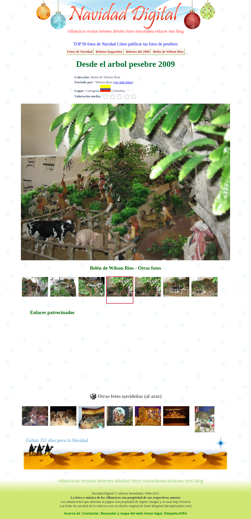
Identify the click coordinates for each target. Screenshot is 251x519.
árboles (119, 31)
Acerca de (72, 513)
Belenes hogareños (109, 52)
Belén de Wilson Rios (168, 52)
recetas (92, 31)
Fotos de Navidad (80, 52)
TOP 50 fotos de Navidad (94, 44)
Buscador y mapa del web (122, 513)
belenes (105, 31)
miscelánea (144, 31)
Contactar (91, 513)
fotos (130, 31)
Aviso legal (153, 513)
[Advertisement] (52, 356)
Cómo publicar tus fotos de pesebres (147, 44)
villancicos (76, 31)
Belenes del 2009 (138, 52)
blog (179, 31)
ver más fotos (123, 82)
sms (171, 31)
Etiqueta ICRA (175, 513)
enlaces (161, 31)
